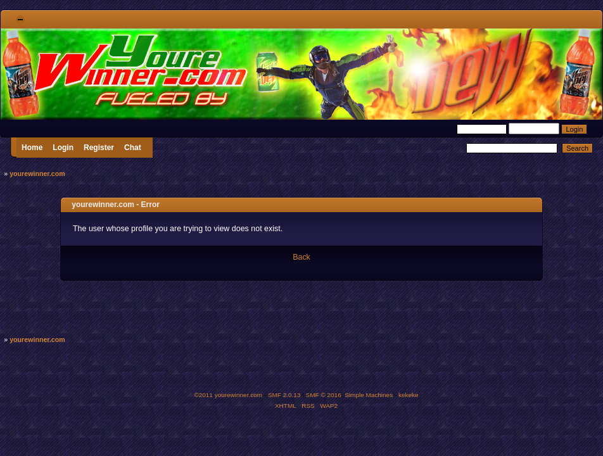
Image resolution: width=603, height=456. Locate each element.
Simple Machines (369, 394)
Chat (132, 147)
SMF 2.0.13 (284, 394)
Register (99, 147)
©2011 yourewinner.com (228, 394)
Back (301, 257)
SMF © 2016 (323, 394)
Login (63, 147)
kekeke (408, 394)
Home (32, 147)
